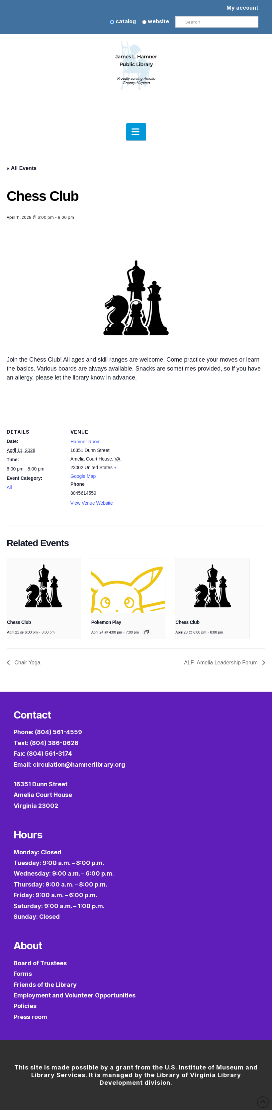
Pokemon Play (106, 622)
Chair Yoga (27, 662)
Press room (30, 1016)
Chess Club (19, 622)
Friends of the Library (45, 984)
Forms (23, 973)
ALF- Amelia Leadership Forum (221, 662)
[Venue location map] (169, 459)
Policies (25, 1005)
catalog (123, 21)
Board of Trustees (40, 963)
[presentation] (44, 586)
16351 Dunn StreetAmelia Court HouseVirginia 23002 (43, 795)
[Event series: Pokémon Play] (146, 632)
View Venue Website (91, 503)
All (9, 487)
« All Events (22, 168)
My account (242, 7)
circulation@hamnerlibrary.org (79, 764)
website (155, 21)
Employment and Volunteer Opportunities (75, 995)
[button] (136, 131)
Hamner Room (85, 441)
